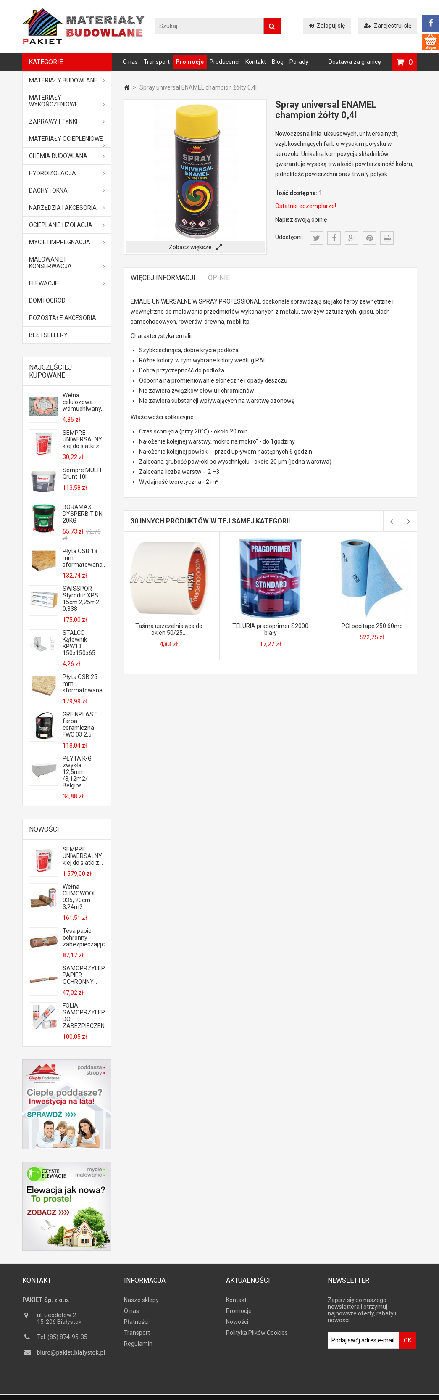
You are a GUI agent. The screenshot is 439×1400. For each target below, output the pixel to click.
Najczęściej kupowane (50, 371)
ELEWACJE (67, 283)
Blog (278, 61)
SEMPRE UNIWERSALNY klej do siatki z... (83, 439)
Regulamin (138, 1346)
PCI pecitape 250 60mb (372, 626)
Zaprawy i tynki (67, 121)
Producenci (224, 61)
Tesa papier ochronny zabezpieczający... (84, 937)
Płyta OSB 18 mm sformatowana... (84, 558)
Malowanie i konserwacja (67, 262)
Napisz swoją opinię (301, 219)
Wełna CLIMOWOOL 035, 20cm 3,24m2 (79, 896)
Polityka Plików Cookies (257, 1335)
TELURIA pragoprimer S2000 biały (270, 629)
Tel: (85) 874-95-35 (62, 1340)
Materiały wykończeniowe (67, 101)
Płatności (136, 1324)
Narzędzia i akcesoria (67, 207)
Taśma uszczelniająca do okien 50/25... (168, 629)
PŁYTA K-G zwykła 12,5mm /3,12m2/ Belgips (77, 772)
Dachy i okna (67, 190)
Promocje (190, 61)
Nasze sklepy (141, 1303)
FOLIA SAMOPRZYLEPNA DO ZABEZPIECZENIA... (84, 1015)
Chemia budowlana (67, 156)
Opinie (219, 278)
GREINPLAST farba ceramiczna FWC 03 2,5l (80, 724)
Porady (298, 61)
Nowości (44, 829)
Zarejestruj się (387, 25)
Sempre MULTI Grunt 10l (82, 473)
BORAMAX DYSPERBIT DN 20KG (83, 514)
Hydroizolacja (67, 173)
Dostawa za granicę (355, 61)
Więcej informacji (163, 278)
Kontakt (255, 61)
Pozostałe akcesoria (62, 317)
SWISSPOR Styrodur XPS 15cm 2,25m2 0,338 (81, 598)
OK (407, 1343)
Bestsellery (48, 335)
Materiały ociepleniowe (67, 141)
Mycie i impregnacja (67, 242)
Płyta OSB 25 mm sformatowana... (84, 684)
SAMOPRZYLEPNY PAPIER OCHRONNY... (84, 975)
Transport (157, 61)
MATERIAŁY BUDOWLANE (67, 80)
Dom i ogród (47, 300)
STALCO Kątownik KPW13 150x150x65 (79, 642)
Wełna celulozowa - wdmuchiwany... (84, 402)
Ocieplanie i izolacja (67, 225)
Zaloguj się (327, 25)
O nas (130, 61)
